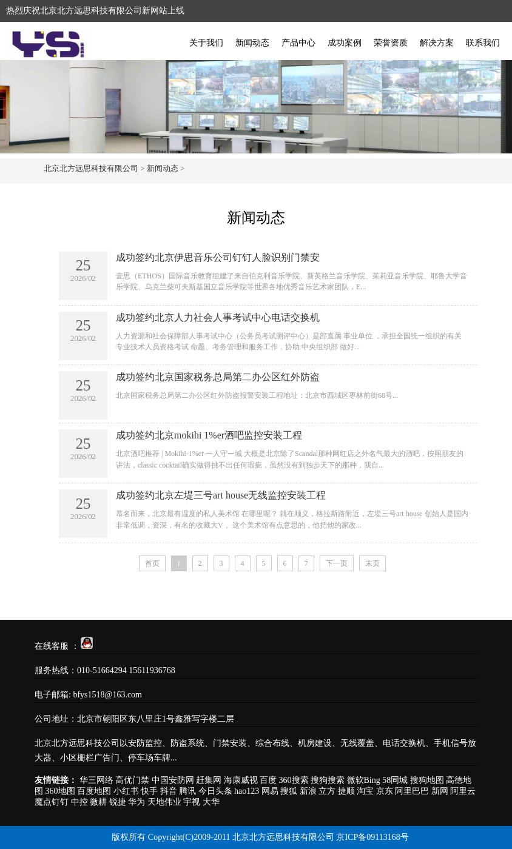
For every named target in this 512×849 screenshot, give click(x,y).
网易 (269, 791)
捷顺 (346, 791)
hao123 (246, 791)
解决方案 (437, 42)
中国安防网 (173, 780)
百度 (268, 780)
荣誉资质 (391, 42)
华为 (136, 802)
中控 (79, 802)
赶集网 (208, 780)
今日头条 (215, 791)
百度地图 (94, 791)
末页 (372, 563)
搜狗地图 (427, 780)
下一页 (337, 563)
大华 (211, 802)
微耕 (98, 802)
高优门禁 (132, 780)
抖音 (168, 791)
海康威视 (241, 780)
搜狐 (288, 791)
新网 (439, 791)
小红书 (126, 791)
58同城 (395, 780)
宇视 (191, 802)
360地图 (60, 791)
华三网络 (96, 780)
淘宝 (365, 791)
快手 (149, 791)
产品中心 (298, 42)
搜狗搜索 (328, 780)
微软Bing (363, 780)
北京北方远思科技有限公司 (91, 168)
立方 (326, 791)
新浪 (308, 791)
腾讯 (187, 791)
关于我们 (206, 42)
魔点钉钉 (52, 802)
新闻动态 (252, 42)
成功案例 (345, 42)
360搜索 (294, 780)
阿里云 (463, 791)
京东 (384, 791)
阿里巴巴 (412, 791)
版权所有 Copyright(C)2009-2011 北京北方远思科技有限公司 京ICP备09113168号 (260, 837)
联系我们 (483, 42)
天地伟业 (164, 802)
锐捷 (117, 802)
